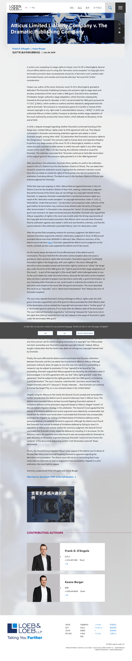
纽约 (67, 627)
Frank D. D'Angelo (21, 48)
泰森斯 (82, 630)
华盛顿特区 (84, 624)
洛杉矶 (67, 624)
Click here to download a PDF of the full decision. (50, 477)
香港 (82, 636)
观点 (79, 7)
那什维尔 (68, 633)
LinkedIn (98, 624)
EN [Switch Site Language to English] (27, 7)
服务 (87, 7)
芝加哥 (67, 630)
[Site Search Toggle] (109, 7)
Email (82, 560)
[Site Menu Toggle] (119, 7)
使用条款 (113, 630)
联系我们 (113, 624)
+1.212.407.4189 (71, 560)
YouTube (98, 633)
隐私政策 (113, 627)
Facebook (98, 627)
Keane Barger (39, 48)
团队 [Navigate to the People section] (71, 7)
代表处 (82, 633)
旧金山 (82, 627)
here (50, 242)
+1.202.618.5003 (71, 591)
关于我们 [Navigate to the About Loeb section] (96, 7)
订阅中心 (113, 633)
